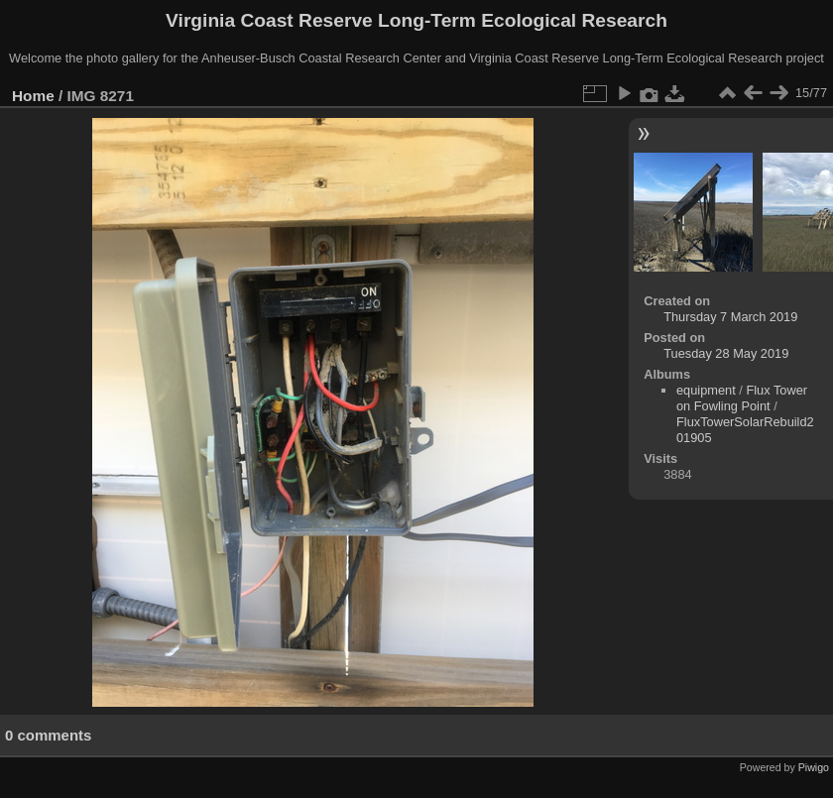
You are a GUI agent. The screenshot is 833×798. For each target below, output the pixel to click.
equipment (706, 390)
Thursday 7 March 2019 (730, 316)
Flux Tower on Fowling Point (741, 398)
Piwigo (813, 767)
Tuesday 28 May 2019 (725, 353)
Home (33, 95)
